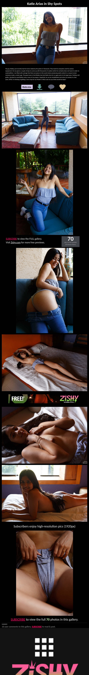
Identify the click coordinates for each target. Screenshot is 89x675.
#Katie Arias (26, 87)
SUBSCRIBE (11, 238)
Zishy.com (16, 242)
